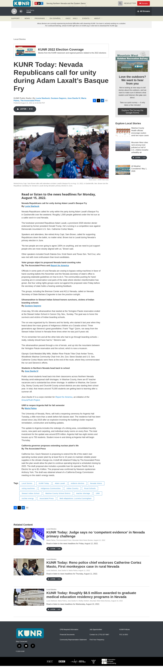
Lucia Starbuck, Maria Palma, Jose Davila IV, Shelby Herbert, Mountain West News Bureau (78, 606)
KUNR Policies (124, 634)
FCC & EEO (123, 640)
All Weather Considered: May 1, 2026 (139, 173)
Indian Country (72, 493)
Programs (40, 23)
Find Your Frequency (97, 645)
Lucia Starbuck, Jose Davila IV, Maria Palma (62, 575)
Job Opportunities (96, 634)
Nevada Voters (96, 488)
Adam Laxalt (60, 488)
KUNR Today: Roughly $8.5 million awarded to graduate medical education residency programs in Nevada (91, 600)
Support (15, 23)
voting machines (28, 493)
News (27, 23)
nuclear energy (28, 503)
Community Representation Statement (73, 645)
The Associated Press (30, 106)
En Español (55, 23)
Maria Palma (31, 413)
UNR (98, 498)
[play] (14, 16)
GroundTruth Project (31, 405)
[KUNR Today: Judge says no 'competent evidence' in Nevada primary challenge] (29, 541)
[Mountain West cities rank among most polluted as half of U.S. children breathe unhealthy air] (122, 151)
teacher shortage (83, 498)
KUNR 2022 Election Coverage (61, 54)
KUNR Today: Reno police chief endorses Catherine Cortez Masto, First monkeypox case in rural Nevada (93, 569)
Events (85, 23)
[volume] (21, 16)
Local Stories (20, 44)
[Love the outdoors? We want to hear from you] (132, 66)
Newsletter (131, 6)
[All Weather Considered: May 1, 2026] (122, 175)
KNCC (68, 23)
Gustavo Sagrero (58, 103)
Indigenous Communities (51, 493)
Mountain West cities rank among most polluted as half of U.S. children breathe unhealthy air (139, 152)
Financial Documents (67, 640)
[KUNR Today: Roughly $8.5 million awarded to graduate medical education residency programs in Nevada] (29, 602)
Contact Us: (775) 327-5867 (99, 640)
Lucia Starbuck (43, 103)
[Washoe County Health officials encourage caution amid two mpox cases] (122, 137)
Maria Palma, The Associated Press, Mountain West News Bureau (69, 545)
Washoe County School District (57, 498)
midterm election (77, 488)
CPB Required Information (69, 634)
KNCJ (75, 23)
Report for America (59, 270)
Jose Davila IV (73, 103)
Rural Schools (90, 493)
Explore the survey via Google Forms (132, 116)
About (97, 23)
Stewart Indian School (31, 498)
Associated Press (47, 503)
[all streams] (143, 16)
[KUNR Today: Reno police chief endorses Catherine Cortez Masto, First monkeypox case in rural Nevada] (29, 572)
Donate (145, 6)
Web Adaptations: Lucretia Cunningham (75, 503)
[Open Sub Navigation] (21, 23)
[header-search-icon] (121, 6)
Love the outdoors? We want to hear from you (132, 85)
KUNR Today (44, 488)
